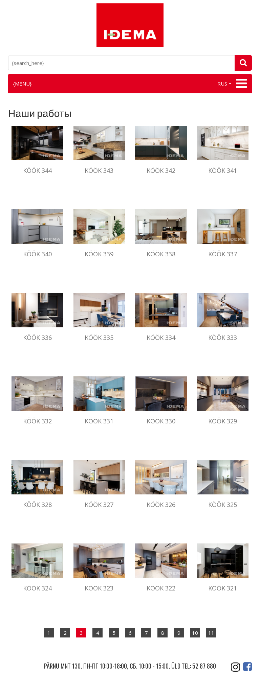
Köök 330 (161, 421)
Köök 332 (37, 421)
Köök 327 (99, 505)
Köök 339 (99, 254)
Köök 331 (99, 421)
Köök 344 (37, 170)
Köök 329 (222, 421)
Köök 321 (222, 588)
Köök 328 (37, 505)
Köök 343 (99, 170)
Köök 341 (222, 170)
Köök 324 (37, 588)
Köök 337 (222, 254)
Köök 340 (37, 254)
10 (195, 632)
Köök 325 (222, 505)
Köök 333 (222, 337)
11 (211, 632)
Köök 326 (161, 505)
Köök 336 (37, 337)
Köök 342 (161, 170)
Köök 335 (99, 337)
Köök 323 (99, 588)
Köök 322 (161, 588)
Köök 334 (161, 337)
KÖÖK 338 (161, 254)
